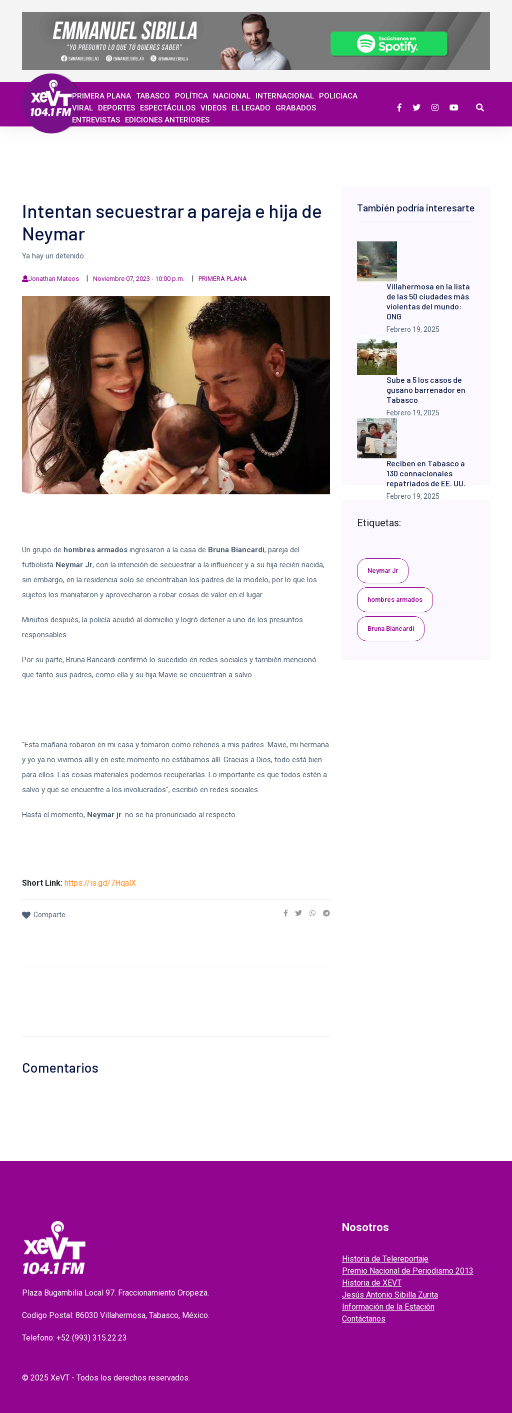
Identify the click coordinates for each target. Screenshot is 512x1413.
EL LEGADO (251, 107)
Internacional (285, 95)
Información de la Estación (388, 1307)
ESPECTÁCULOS (168, 107)
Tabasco (153, 95)
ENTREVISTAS (96, 119)
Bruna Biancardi (391, 628)
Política (191, 95)
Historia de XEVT (372, 1283)
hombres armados (395, 599)
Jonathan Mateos (53, 278)
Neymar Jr (383, 570)
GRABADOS (296, 107)
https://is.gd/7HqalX (100, 883)
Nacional (231, 95)
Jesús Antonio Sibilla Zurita (390, 1295)
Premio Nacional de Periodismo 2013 (408, 1271)
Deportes (116, 107)
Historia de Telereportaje (385, 1259)
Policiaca (338, 95)
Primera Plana (101, 95)
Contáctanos (364, 1319)
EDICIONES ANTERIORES (167, 119)
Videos (213, 107)
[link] (286, 913)
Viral (82, 107)
